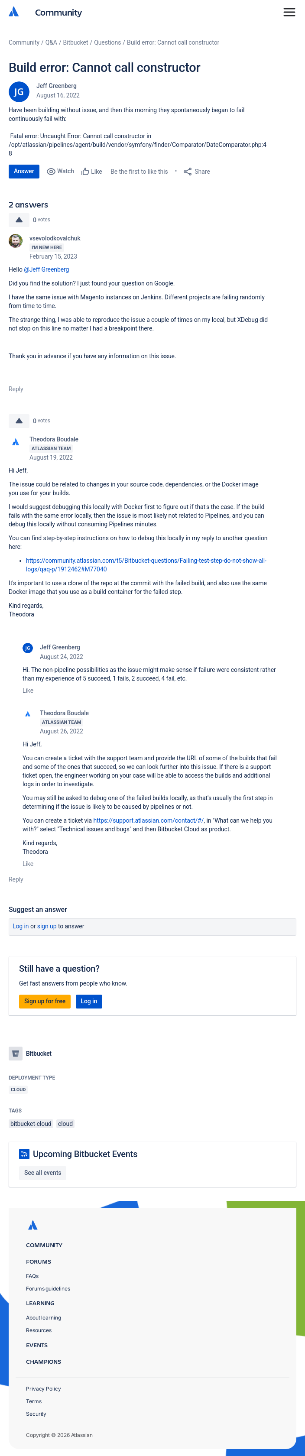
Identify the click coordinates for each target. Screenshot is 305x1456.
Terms (34, 1401)
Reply (16, 389)
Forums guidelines (48, 1288)
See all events (42, 1172)
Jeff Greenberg (56, 85)
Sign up (47, 926)
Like (28, 690)
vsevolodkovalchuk (55, 238)
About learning (43, 1317)
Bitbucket (75, 42)
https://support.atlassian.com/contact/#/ (149, 820)
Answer (24, 171)
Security (36, 1414)
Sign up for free (44, 1001)
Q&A (51, 42)
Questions (107, 42)
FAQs (32, 1276)
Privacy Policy (43, 1388)
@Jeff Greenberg (46, 269)
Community (58, 12)
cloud (65, 1123)
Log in (21, 926)
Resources (39, 1330)
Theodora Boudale (53, 439)
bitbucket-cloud (31, 1123)
